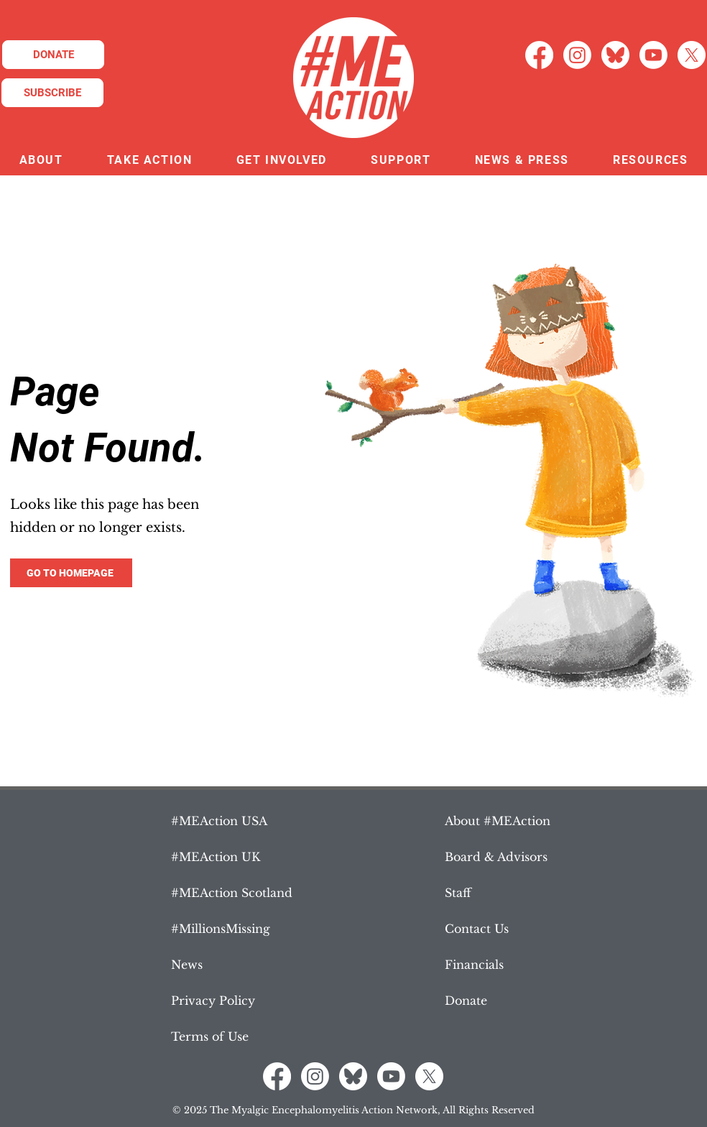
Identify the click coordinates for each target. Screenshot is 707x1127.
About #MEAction (497, 821)
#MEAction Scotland (231, 893)
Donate (466, 1000)
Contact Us (477, 928)
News (187, 964)
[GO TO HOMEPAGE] (71, 572)
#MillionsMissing (220, 928)
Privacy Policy (213, 1000)
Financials (474, 964)
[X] (692, 55)
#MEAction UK (215, 857)
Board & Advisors (496, 857)
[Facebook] (539, 55)
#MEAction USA (219, 821)
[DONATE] (53, 54)
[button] (41, 160)
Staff (458, 893)
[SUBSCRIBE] (52, 92)
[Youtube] (653, 55)
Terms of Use (210, 1036)
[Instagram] (577, 55)
